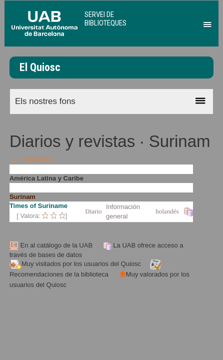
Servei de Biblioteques (105, 19)
